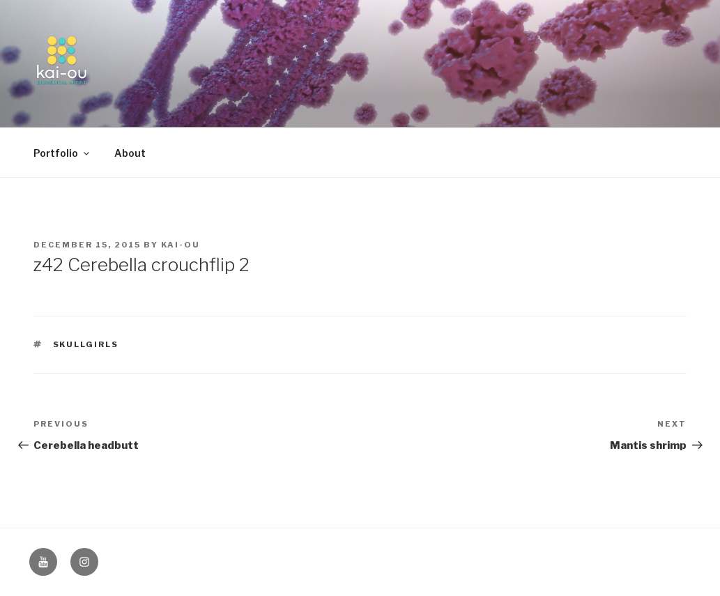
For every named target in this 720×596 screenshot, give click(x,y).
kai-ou (180, 245)
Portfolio (62, 153)
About (130, 153)
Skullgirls (86, 344)
